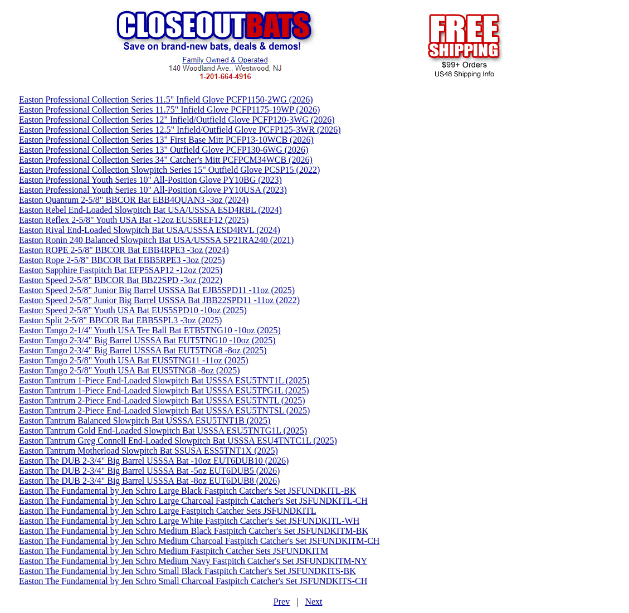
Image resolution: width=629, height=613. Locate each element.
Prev (282, 601)
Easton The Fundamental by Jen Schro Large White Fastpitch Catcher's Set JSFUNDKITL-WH (189, 521)
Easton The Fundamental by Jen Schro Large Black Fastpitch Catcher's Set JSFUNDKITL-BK (187, 490)
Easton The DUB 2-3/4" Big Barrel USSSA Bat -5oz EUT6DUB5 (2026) (149, 470)
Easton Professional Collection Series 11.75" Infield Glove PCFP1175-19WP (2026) (169, 109)
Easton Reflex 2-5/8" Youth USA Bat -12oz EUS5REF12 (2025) (133, 220)
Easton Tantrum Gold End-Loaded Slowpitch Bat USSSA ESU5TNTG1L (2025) (163, 430)
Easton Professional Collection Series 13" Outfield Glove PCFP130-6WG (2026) (163, 149)
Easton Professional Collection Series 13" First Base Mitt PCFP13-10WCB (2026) (166, 139)
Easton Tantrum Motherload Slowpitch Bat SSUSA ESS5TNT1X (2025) (148, 450)
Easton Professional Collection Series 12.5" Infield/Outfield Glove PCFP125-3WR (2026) (180, 129)
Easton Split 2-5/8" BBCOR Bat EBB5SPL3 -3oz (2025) (120, 320)
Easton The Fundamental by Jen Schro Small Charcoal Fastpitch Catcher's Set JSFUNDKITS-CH (193, 581)
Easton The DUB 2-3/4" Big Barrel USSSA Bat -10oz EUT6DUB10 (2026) (154, 460)
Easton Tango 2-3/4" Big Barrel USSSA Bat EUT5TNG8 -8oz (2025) (143, 350)
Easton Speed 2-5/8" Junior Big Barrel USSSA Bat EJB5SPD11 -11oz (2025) (157, 290)
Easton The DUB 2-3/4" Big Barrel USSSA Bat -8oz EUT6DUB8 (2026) (149, 480)
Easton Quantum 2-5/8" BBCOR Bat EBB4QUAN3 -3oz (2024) (133, 200)
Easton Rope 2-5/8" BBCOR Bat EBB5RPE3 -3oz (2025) (122, 260)
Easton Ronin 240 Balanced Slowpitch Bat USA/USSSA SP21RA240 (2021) (156, 240)
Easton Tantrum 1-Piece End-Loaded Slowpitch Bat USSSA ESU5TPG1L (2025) (164, 390)
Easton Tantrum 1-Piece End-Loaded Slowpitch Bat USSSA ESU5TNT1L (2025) (164, 380)
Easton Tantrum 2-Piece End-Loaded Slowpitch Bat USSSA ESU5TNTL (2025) (162, 400)
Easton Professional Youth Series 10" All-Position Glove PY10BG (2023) (150, 179)
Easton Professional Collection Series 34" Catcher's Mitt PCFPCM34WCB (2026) (166, 159)
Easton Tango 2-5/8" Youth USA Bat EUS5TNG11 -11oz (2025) (133, 360)
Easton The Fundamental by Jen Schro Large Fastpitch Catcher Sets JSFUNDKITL (167, 510)
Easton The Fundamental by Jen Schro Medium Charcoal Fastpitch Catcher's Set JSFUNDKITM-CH (199, 541)
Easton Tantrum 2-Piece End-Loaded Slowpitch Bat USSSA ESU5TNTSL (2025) (164, 410)
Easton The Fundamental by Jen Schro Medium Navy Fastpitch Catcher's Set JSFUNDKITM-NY (193, 561)
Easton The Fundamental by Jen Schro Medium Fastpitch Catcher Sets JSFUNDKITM (173, 551)
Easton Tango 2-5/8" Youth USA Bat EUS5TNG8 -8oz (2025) (129, 370)
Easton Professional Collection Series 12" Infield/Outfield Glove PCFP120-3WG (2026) (176, 119)
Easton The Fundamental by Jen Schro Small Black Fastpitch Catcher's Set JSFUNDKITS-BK (187, 571)
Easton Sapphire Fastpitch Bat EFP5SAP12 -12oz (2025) (120, 270)
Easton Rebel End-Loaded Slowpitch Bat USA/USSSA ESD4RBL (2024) (150, 210)
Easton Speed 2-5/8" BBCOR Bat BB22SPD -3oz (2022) (120, 280)
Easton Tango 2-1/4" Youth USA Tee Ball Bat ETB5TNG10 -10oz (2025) (150, 330)
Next (313, 601)
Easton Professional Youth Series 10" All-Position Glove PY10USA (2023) (153, 189)
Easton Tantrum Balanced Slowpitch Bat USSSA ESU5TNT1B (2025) (144, 420)
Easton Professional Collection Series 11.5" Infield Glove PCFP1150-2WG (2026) (166, 99)
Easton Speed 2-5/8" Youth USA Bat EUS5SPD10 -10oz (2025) (133, 310)
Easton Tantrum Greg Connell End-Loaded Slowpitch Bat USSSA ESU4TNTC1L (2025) (178, 440)
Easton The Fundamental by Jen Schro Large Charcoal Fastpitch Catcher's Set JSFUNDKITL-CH (193, 500)
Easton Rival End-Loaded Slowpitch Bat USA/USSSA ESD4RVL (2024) (149, 230)
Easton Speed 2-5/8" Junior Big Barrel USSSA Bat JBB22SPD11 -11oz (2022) (159, 300)
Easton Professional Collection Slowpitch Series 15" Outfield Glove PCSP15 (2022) (169, 169)
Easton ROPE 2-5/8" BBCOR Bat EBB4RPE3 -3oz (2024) (124, 250)
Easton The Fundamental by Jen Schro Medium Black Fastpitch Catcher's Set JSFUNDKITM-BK (193, 531)
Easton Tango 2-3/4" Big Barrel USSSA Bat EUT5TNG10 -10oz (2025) (147, 340)
